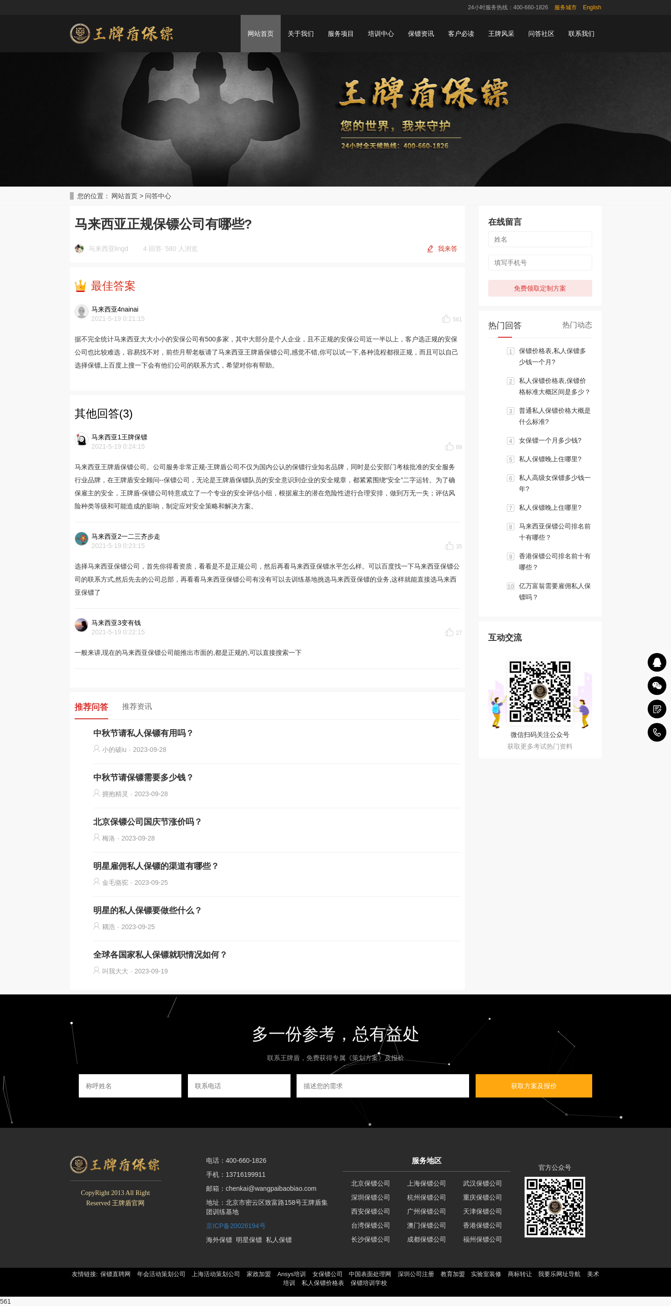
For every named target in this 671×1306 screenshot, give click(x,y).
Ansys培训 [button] (291, 1274)
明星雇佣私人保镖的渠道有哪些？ (156, 866)
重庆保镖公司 (482, 1197)
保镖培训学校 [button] (369, 1282)
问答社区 (541, 33)
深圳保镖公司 (370, 1197)
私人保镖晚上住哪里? (550, 459)
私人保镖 (279, 1239)
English (592, 7)
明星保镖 (249, 1239)
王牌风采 (501, 33)
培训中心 (381, 33)
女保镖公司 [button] (327, 1274)
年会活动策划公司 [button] (161, 1274)
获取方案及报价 (534, 1086)
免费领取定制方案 (540, 288)
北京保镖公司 (370, 1183)
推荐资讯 (137, 706)
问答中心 (158, 196)
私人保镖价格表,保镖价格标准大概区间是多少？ (555, 386)
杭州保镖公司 (426, 1197)
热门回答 (505, 325)
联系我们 (581, 33)
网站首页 (261, 33)
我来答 (447, 248)
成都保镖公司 (426, 1239)
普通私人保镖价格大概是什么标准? (555, 416)
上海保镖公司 (426, 1183)
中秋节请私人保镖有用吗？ (143, 733)
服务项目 (341, 33)
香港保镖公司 (482, 1225)
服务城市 (565, 7)
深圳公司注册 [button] (416, 1274)
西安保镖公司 (370, 1211)
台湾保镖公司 (370, 1225)
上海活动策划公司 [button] (216, 1274)
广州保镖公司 (426, 1211)
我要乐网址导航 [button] (559, 1274)
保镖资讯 (421, 33)
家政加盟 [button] (259, 1274)
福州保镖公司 (482, 1239)
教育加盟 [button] (453, 1274)
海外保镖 (219, 1239)
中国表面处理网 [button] (370, 1274)
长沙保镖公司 (370, 1239)
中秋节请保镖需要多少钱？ (143, 777)
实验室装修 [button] (486, 1274)
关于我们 (301, 33)
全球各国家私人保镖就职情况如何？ (160, 955)
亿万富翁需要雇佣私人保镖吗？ (555, 591)
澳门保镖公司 (426, 1225)
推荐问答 (91, 707)
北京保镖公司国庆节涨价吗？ (147, 822)
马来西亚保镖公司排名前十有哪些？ (555, 531)
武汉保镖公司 (482, 1183)
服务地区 (427, 1161)
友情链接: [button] (85, 1274)
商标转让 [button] (520, 1274)
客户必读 (461, 33)
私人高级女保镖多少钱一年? (555, 483)
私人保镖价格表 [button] (323, 1282)
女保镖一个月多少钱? (550, 440)
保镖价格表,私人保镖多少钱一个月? (552, 356)
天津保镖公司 (482, 1211)
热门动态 (577, 325)
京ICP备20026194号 (236, 1226)
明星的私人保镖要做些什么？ (147, 910)
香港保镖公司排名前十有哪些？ (555, 561)
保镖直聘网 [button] (115, 1274)
